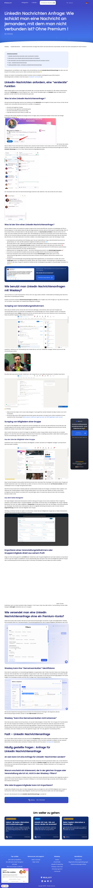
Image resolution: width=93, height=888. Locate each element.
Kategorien (26, 2)
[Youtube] (45, 881)
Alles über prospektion (14, 859)
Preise (57, 859)
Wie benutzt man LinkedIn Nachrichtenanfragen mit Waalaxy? (24, 58)
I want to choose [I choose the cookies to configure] (14, 881)
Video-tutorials (36, 859)
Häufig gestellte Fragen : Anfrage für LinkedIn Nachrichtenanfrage (25, 64)
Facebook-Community (35, 76)
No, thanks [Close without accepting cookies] (5, 881)
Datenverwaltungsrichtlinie (78, 864)
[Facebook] (48, 881)
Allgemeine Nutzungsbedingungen (78, 861)
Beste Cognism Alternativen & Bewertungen (74, 823)
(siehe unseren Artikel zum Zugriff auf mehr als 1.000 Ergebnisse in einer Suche (42, 416)
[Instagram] (51, 881)
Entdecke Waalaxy (46, 2)
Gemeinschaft (50, 741)
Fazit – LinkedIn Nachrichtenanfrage (17, 62)
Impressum (78, 859)
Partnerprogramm (57, 868)
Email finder (57, 861)
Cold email (57, 871)
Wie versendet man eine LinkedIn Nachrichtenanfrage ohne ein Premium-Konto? (28, 60)
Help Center (35, 861)
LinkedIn (37, 818)
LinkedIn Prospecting (57, 864)
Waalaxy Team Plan (57, 866)
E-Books (35, 2)
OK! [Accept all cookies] (24, 881)
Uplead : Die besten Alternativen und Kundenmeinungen (17, 823)
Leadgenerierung (11, 818)
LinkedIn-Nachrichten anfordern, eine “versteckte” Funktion (23, 55)
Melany (31, 799)
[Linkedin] (42, 881)
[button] (5, 886)
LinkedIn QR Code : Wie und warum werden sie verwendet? (45, 823)
